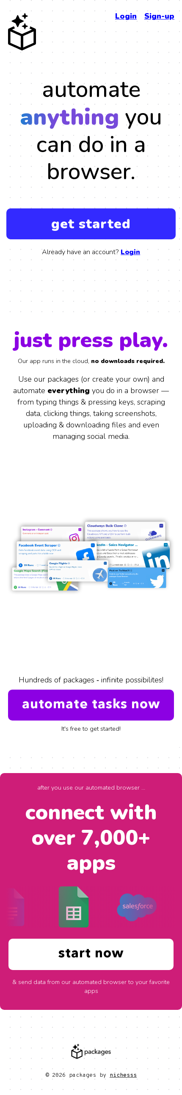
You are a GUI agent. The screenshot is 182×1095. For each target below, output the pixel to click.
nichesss (123, 1075)
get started (91, 224)
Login (126, 16)
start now (91, 954)
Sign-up (159, 16)
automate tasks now (91, 705)
